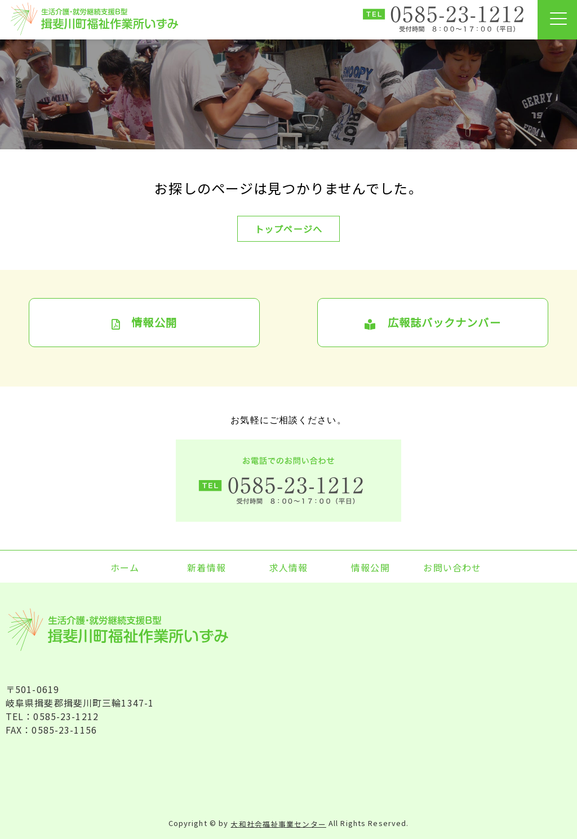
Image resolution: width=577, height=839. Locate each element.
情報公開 (144, 322)
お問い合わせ (452, 567)
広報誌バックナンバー (432, 322)
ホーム (124, 567)
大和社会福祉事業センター (278, 823)
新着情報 (206, 567)
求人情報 (288, 567)
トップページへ (288, 229)
